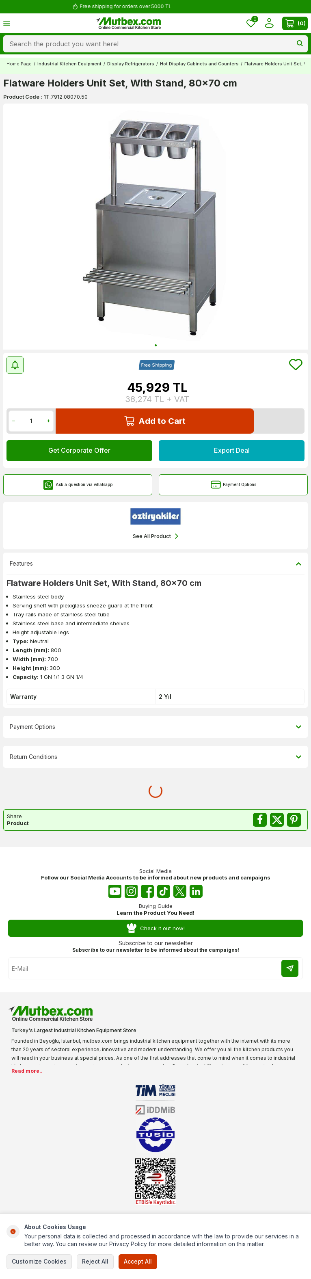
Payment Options (233, 485)
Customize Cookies (39, 1261)
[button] (156, 345)
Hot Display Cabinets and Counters (199, 64)
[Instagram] (131, 891)
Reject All (95, 1261)
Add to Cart (155, 421)
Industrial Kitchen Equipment (69, 64)
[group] (155, 227)
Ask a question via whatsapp (77, 485)
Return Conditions (155, 756)
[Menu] (6, 23)
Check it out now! (156, 928)
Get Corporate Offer (79, 450)
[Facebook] (147, 891)
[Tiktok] (163, 891)
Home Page (19, 64)
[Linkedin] (196, 891)
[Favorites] (251, 23)
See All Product (155, 536)
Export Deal (232, 450)
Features (155, 563)
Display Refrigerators (130, 64)
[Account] (269, 23)
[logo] (128, 23)
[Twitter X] (179, 891)
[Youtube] (114, 891)
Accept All (138, 1261)
